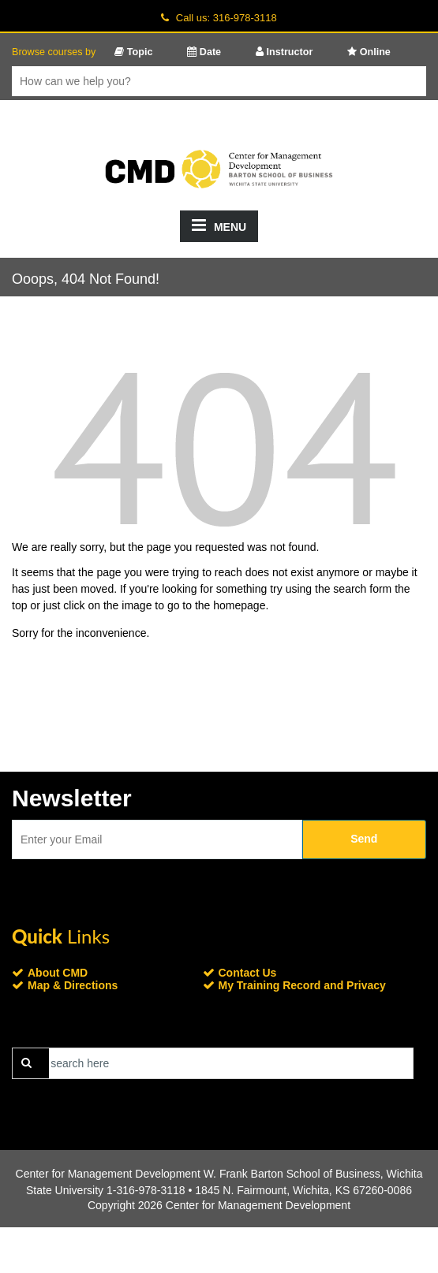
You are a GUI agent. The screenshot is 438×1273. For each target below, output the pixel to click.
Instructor (284, 52)
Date (204, 52)
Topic (133, 52)
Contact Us (248, 972)
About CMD (58, 972)
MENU (219, 225)
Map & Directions (73, 985)
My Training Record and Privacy (302, 985)
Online (369, 52)
